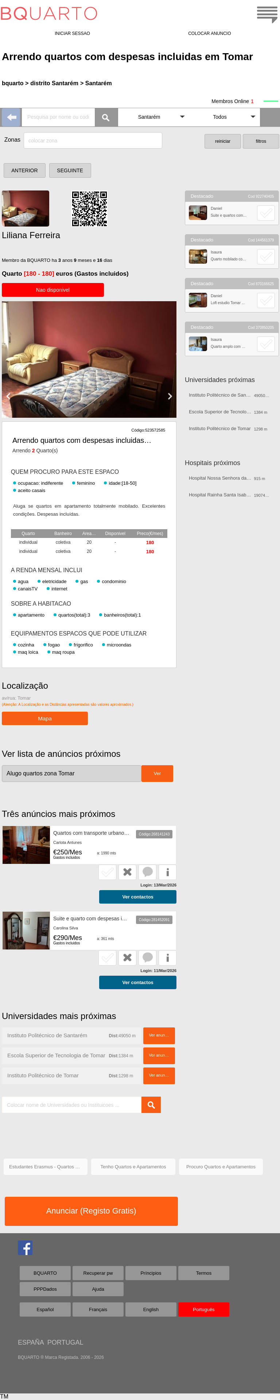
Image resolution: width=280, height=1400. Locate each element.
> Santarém (96, 83)
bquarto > (15, 83)
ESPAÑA (31, 1342)
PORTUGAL (65, 1342)
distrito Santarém (54, 83)
